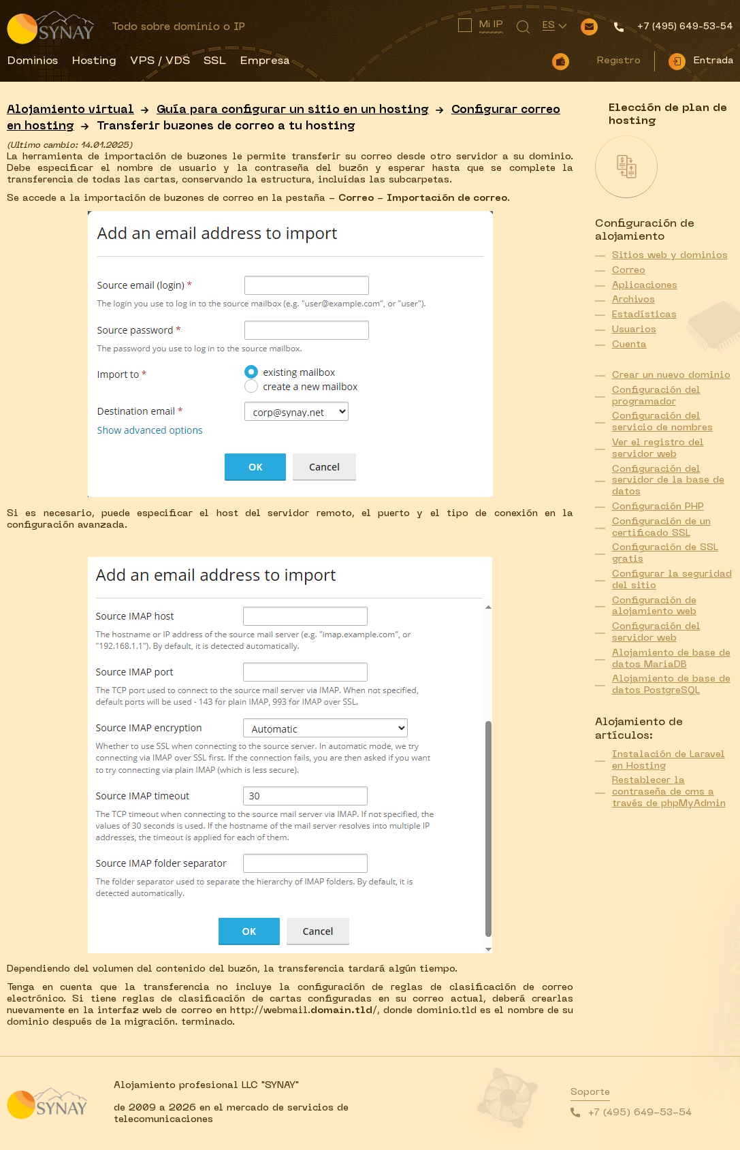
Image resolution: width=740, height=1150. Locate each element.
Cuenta (629, 344)
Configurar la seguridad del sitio (672, 580)
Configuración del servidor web (656, 632)
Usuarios (634, 329)
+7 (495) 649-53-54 (640, 1112)
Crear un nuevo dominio (671, 375)
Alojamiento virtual (70, 110)
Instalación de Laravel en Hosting (668, 760)
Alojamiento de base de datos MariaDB (671, 659)
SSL (215, 61)
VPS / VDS (160, 61)
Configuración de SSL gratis (665, 553)
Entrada (713, 61)
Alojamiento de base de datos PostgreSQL (671, 685)
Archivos (633, 300)
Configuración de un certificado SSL (661, 527)
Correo (628, 270)
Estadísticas (644, 314)
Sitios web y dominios (670, 255)
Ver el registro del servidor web (658, 448)
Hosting (93, 61)
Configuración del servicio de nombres (662, 422)
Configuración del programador (656, 396)
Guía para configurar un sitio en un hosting (293, 110)
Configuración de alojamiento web (654, 606)
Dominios (32, 61)
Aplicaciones (644, 285)
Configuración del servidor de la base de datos (668, 481)
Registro (618, 61)
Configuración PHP (658, 506)
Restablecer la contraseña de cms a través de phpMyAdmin (669, 792)
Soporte (590, 1092)
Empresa (265, 61)
